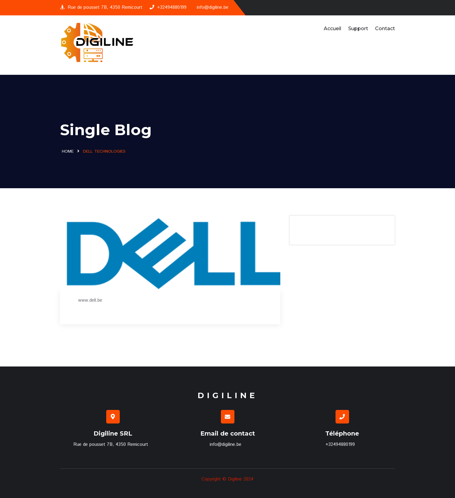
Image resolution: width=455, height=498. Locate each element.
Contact (385, 28)
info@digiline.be (212, 7)
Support (358, 28)
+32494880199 (168, 7)
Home (68, 151)
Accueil (332, 28)
